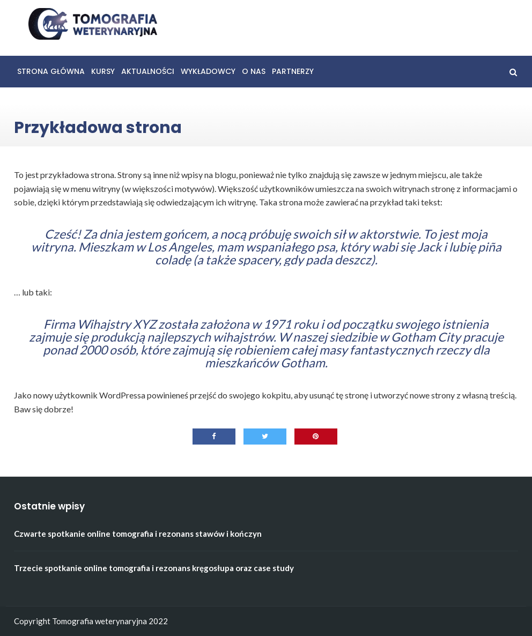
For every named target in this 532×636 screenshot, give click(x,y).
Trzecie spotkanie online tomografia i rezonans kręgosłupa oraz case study (154, 568)
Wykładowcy (208, 71)
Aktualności (147, 71)
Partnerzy (293, 71)
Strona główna (51, 71)
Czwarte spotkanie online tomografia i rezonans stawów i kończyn (138, 533)
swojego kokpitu (260, 395)
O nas (253, 71)
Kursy (103, 71)
